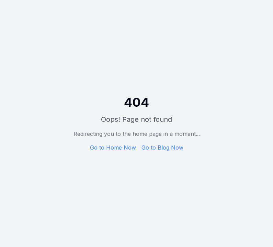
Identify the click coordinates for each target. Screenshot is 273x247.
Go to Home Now (113, 147)
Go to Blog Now (162, 147)
